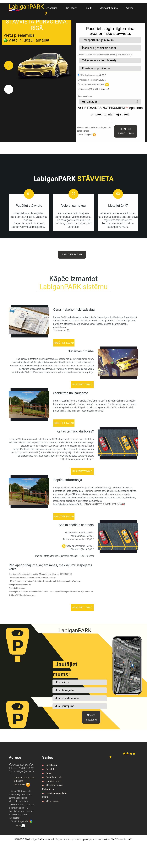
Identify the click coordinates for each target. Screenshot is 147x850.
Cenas (49, 773)
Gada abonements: (92, 84)
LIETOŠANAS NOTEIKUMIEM (105, 108)
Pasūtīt (88, 8)
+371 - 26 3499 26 (23, 768)
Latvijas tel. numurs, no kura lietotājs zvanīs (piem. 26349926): (105, 55)
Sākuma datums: (85, 96)
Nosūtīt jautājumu (90, 717)
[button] (8, 65)
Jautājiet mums (109, 8)
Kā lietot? (71, 8)
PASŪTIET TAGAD (71, 254)
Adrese (129, 8)
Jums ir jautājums (86, 134)
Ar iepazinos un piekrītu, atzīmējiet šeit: (110, 111)
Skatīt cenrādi (61, 330)
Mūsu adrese (52, 801)
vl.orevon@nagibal (25, 771)
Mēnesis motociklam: (93, 80)
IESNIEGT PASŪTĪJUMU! (125, 131)
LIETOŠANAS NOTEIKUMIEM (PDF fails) (103, 504)
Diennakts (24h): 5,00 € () (94, 89)
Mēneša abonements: (93, 75)
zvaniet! (105, 89)
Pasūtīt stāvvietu (54, 777)
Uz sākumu (52, 8)
